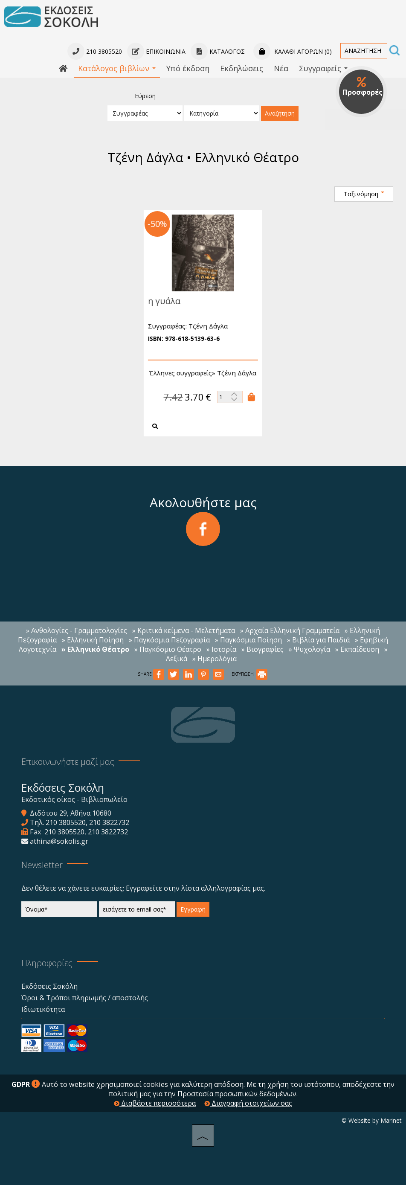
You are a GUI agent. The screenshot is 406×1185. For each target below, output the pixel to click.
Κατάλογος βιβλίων (117, 68)
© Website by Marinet (372, 1120)
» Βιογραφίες (262, 649)
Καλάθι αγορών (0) (292, 51)
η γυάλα (160, 301)
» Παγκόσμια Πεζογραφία (169, 640)
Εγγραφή (193, 909)
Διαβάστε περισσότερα (155, 1103)
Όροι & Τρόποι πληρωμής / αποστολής (84, 997)
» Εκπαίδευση (357, 649)
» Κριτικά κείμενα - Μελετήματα (183, 630)
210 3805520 (66, 822)
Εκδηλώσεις (241, 68)
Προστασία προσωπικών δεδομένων (236, 1093)
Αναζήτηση (280, 113)
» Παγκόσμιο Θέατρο (167, 649)
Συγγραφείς (323, 68)
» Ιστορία (221, 649)
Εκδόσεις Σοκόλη (49, 986)
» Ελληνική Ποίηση (93, 640)
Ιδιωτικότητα (43, 1009)
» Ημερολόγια (214, 658)
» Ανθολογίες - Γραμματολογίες (76, 630)
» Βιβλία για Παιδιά (318, 640)
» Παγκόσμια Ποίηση (248, 640)
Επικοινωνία (156, 51)
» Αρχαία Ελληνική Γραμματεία (289, 630)
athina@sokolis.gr (59, 841)
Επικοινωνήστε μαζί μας (67, 761)
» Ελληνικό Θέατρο (95, 649)
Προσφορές (362, 86)
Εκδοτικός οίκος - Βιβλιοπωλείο (74, 799)
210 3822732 (109, 822)
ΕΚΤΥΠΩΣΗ (249, 674)
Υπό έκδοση (187, 68)
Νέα (281, 68)
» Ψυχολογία (309, 649)
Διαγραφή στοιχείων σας (248, 1103)
